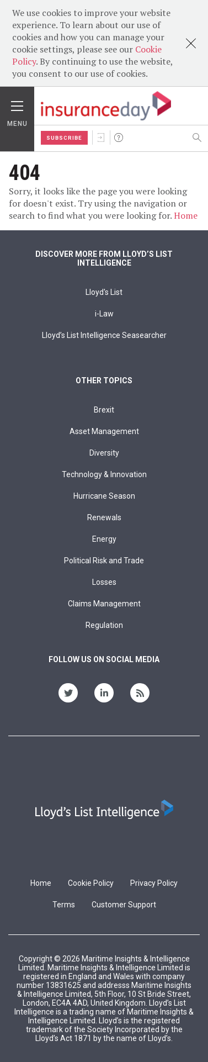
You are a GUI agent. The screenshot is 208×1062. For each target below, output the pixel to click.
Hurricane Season (104, 496)
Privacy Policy (154, 883)
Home (186, 215)
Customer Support (124, 904)
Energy (104, 539)
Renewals (104, 517)
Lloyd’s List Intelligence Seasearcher (104, 335)
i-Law (104, 313)
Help (118, 137)
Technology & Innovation (104, 474)
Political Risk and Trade (104, 560)
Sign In (101, 137)
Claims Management (104, 603)
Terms (63, 904)
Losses (104, 582)
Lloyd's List (104, 292)
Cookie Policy (91, 883)
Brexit (104, 409)
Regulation (104, 625)
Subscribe (64, 138)
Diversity (104, 452)
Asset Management (104, 431)
